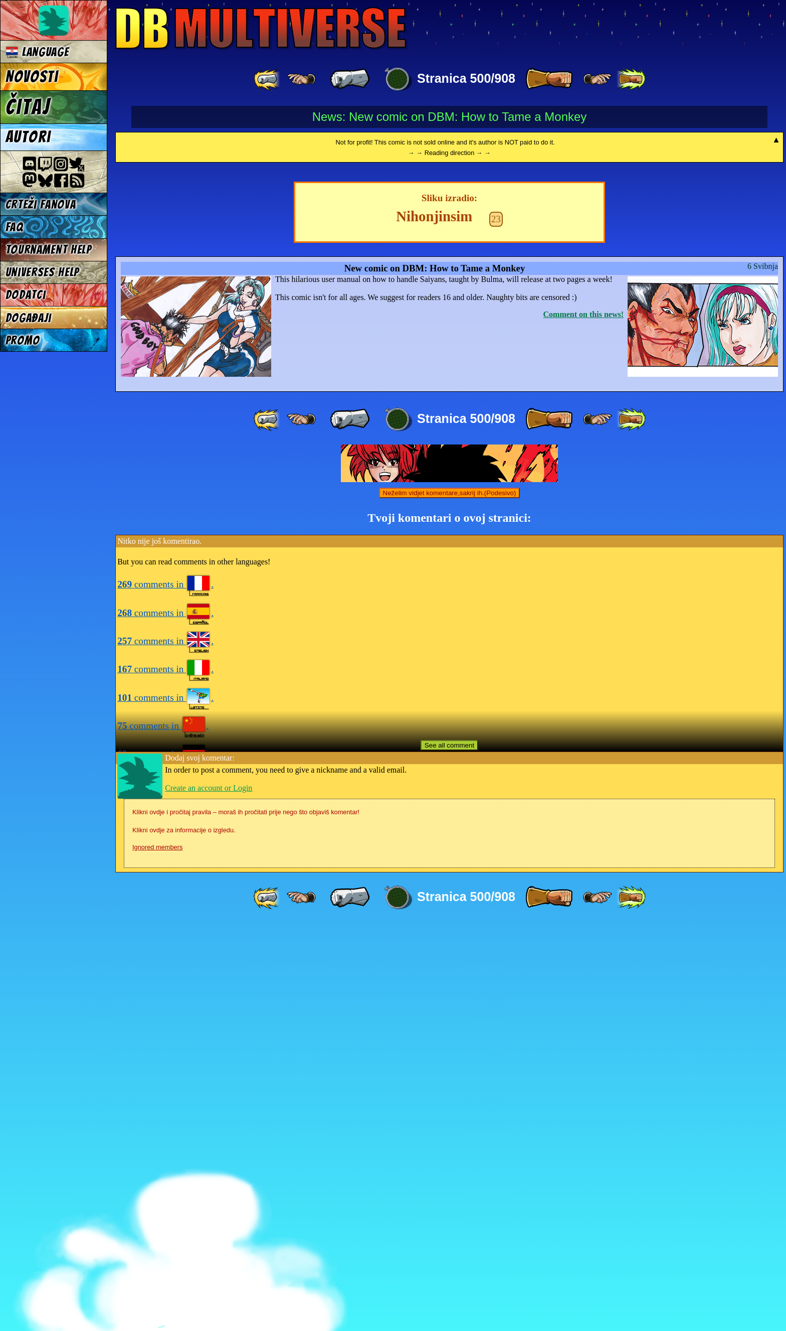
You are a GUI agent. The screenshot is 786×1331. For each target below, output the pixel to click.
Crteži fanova (41, 204)
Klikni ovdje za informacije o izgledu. (184, 1236)
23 (496, 625)
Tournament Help (49, 249)
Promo (23, 340)
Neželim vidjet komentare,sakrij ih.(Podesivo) (449, 899)
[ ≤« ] (301, 79)
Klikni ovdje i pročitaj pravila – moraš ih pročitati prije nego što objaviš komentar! (245, 1218)
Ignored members (157, 1253)
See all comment (449, 1151)
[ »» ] (631, 79)
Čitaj (28, 106)
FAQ (15, 227)
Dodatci (26, 294)
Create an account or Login (208, 1194)
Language (37, 52)
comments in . (165, 990)
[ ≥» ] (597, 79)
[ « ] (350, 79)
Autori (28, 136)
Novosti (32, 76)
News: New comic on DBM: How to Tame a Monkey (449, 116)
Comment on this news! (583, 720)
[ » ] (549, 79)
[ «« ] (268, 79)
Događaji (29, 318)
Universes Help (43, 272)
